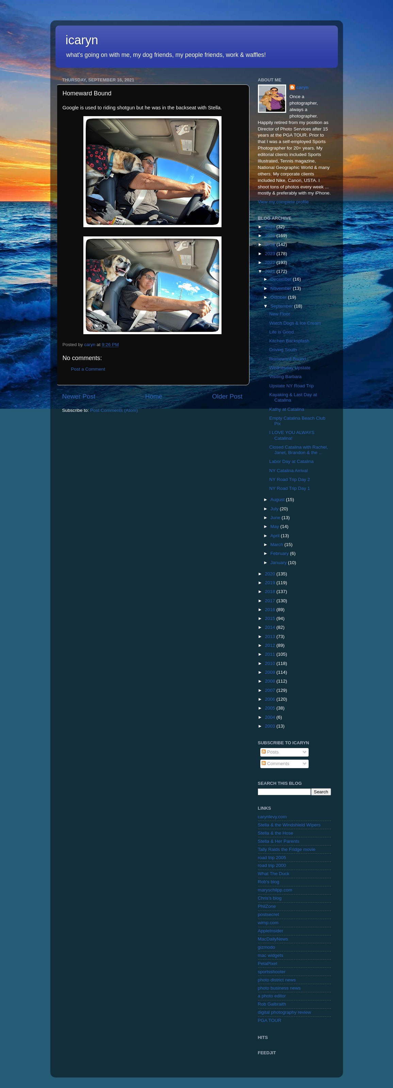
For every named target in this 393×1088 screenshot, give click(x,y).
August (278, 499)
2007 (270, 690)
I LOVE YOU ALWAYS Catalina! (291, 435)
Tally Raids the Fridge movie (287, 849)
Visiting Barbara (285, 376)
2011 (270, 654)
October (279, 297)
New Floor (279, 313)
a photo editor (272, 995)
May (275, 526)
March (277, 544)
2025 (270, 235)
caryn (302, 87)
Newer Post (79, 396)
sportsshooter (272, 971)
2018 (270, 591)
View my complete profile (283, 201)
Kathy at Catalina (286, 409)
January (279, 562)
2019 (270, 582)
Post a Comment (88, 369)
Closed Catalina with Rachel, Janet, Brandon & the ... (298, 450)
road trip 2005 (272, 857)
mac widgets (270, 955)
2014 (270, 627)
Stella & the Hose (275, 833)
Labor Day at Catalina (291, 461)
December (282, 279)
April (276, 535)
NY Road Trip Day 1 (289, 488)
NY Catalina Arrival (288, 470)
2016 (270, 609)
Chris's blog (270, 898)
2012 (270, 645)
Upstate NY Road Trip (291, 385)
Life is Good (281, 332)
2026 (270, 226)
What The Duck (274, 873)
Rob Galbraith (272, 1004)
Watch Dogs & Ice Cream (295, 323)
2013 (270, 636)
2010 (270, 663)
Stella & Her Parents (278, 841)
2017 (270, 600)
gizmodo (266, 947)
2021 (270, 271)
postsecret (268, 914)
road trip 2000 (272, 865)
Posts (270, 752)
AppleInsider (270, 930)
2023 (270, 253)
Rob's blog (268, 881)
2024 (270, 244)
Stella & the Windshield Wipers (289, 824)
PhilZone (267, 906)
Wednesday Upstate (289, 367)
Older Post (227, 396)
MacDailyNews (273, 939)
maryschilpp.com (275, 889)
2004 (270, 717)
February (280, 553)
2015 (270, 618)
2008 (270, 681)
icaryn (82, 40)
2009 (270, 672)
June (276, 517)
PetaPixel (267, 963)
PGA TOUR (269, 1020)
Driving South (283, 349)
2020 (270, 573)
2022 (270, 262)
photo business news (279, 988)
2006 (270, 699)
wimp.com (268, 922)
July (275, 508)
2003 (270, 726)
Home (153, 396)
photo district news (277, 979)
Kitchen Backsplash (289, 340)
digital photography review (284, 1012)
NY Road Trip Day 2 (289, 479)
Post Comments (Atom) (114, 410)
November (282, 288)
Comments (275, 763)
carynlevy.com (272, 816)
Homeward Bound (287, 358)
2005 (270, 708)
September (282, 306)
